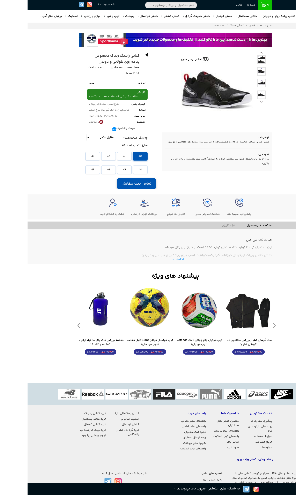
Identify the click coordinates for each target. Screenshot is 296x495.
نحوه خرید (205, 447)
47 (65, 170)
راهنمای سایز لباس (166, 426)
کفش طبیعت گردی (169, 16)
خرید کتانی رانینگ (68, 413)
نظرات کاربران (201, 225)
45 (96, 170)
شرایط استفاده (236, 436)
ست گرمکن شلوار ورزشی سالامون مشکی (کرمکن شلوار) (221, 342)
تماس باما (205, 442)
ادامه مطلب (148, 259)
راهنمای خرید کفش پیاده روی (228, 459)
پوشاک (102, 16)
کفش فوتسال (121, 16)
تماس (212, 5)
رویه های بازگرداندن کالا (232, 428)
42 (81, 156)
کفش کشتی (144, 16)
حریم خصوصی (236, 442)
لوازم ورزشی (64, 16)
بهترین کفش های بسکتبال (200, 423)
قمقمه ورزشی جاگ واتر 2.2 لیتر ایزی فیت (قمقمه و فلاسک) (73, 342)
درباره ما (224, 5)
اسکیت (45, 16)
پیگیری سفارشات (234, 421)
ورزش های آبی (24, 16)
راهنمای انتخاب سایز (198, 431)
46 (80, 170)
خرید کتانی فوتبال (67, 424)
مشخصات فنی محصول (232, 225)
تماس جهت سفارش (109, 183)
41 (97, 156)
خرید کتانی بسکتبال (66, 419)
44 (112, 170)
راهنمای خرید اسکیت (198, 436)
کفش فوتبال (196, 16)
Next (234, 54)
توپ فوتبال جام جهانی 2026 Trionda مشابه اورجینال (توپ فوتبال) (171, 342)
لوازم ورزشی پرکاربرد (66, 435)
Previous (234, 103)
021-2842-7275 (185, 480)
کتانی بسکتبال (219, 16)
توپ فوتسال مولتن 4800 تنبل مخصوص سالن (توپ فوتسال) (122, 342)
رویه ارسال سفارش (166, 437)
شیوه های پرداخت (167, 443)
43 (65, 156)
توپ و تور (85, 16)
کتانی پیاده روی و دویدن (251, 16)
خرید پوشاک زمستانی (66, 430)
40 (112, 156)
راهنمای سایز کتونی (166, 421)
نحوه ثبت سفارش (167, 432)
